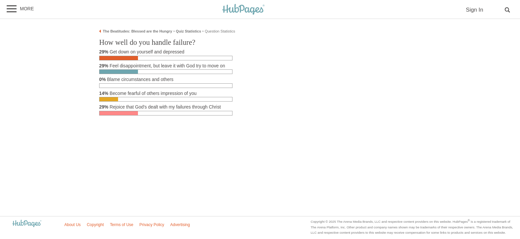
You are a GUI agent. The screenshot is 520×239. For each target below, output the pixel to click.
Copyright (95, 224)
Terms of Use (121, 224)
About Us (72, 224)
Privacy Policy (151, 224)
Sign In (474, 10)
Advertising (180, 224)
